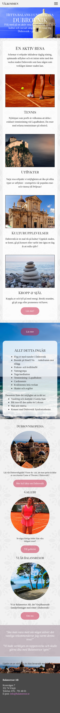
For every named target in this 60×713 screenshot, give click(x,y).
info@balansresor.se (19, 693)
